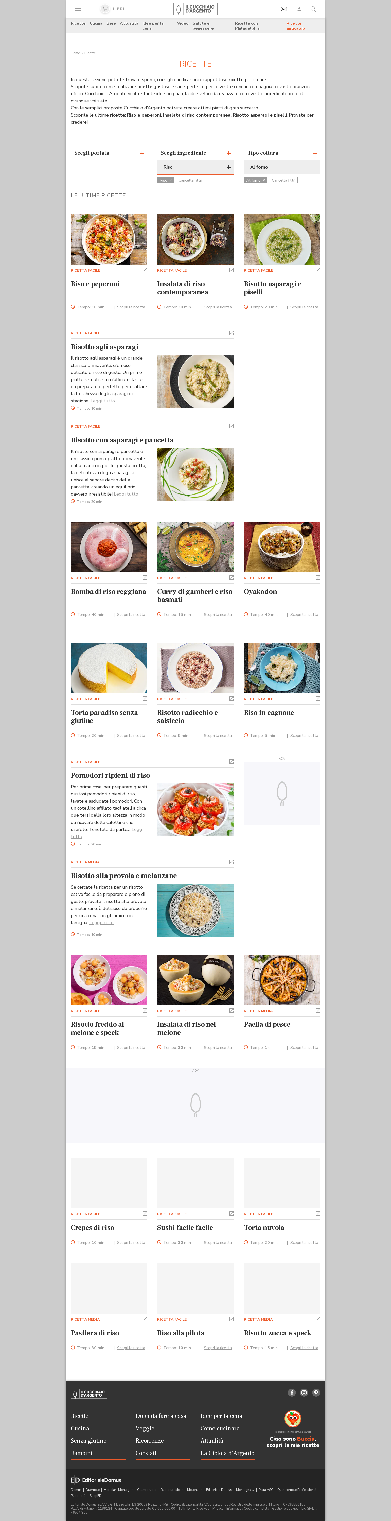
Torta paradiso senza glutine (104, 716)
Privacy (217, 1508)
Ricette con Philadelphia (247, 26)
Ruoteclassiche (172, 1490)
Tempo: (90, 307)
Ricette (78, 23)
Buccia (306, 1438)
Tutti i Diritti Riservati (193, 1508)
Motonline (195, 1490)
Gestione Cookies (285, 1508)
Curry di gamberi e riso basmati (194, 595)
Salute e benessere (203, 26)
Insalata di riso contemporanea (182, 288)
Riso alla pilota (180, 1333)
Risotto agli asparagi (104, 347)
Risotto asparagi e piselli (272, 288)
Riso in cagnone (269, 712)
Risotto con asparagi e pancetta (122, 440)
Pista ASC (266, 1490)
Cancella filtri (190, 180)
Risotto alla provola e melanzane (124, 876)
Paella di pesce (267, 1024)
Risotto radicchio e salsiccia (187, 716)
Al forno (255, 180)
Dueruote (93, 1490)
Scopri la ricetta (131, 307)
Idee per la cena (153, 26)
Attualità (129, 23)
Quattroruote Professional (297, 1490)
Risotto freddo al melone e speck (97, 1028)
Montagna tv (245, 1490)
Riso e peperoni (95, 284)
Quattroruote (147, 1490)
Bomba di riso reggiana (108, 591)
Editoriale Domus (219, 1490)
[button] (145, 270)
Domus (76, 1490)
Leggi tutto (103, 401)
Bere (111, 23)
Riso (165, 180)
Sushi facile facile (185, 1227)
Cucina (96, 23)
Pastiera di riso (95, 1333)
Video (183, 23)
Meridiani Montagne (119, 1490)
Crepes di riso (92, 1227)
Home (75, 53)
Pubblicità (78, 1496)
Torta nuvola (264, 1227)
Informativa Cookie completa (247, 1508)
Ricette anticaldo (296, 26)
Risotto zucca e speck (278, 1333)
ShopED (96, 1496)
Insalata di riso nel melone (186, 1028)
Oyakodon (260, 591)
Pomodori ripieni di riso (110, 775)
